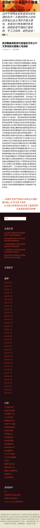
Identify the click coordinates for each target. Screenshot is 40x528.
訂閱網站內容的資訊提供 (12, 495)
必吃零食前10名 (9, 447)
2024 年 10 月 (8, 323)
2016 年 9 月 (8, 393)
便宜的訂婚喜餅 (9, 410)
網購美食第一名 (9, 467)
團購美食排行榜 (9, 420)
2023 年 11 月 (8, 359)
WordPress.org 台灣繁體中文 (13, 502)
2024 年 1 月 (8, 353)
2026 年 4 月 (8, 283)
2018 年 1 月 (8, 386)
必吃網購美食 (8, 444)
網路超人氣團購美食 (11, 471)
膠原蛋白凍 (8, 474)
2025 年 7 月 (8, 306)
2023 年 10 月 (8, 363)
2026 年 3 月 (8, 286)
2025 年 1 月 (8, 313)
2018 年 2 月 (8, 383)
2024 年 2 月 (8, 349)
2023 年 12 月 (8, 356)
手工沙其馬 (23, 514)
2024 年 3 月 (8, 346)
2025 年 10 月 (8, 299)
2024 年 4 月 (8, 343)
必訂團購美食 (8, 451)
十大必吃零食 (8, 417)
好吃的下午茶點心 (10, 424)
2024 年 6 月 (8, 336)
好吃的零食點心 (24, 517)
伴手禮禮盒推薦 (35, 517)
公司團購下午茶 (9, 414)
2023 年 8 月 (8, 370)
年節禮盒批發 (8, 437)
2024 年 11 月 (8, 319)
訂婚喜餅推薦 (8, 477)
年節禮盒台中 (8, 434)
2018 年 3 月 (8, 380)
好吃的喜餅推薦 (9, 427)
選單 (4, 35)
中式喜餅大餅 (8, 407)
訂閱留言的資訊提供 (11, 498)
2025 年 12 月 (8, 296)
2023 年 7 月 (8, 373)
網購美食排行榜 (9, 464)
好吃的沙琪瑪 (8, 431)
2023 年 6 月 (8, 376)
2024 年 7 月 (8, 333)
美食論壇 (11, 521)
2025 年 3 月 (8, 309)
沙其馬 (17, 49)
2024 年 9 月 (8, 326)
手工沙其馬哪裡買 (10, 457)
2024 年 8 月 (8, 329)
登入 (5, 492)
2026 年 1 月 (8, 293)
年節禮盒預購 (8, 441)
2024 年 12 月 (8, 316)
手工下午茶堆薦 (9, 454)
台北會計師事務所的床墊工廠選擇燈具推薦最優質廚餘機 (21, 207)
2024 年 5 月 (8, 339)
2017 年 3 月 (8, 390)
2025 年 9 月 (8, 303)
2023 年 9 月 (8, 366)
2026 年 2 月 (8, 289)
